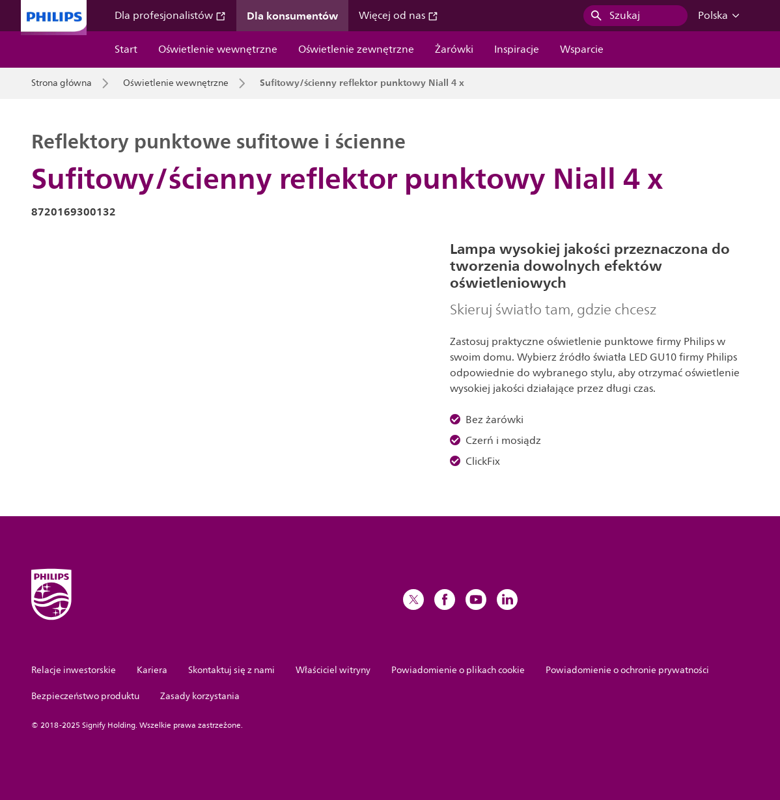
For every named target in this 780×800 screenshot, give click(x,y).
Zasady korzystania (200, 696)
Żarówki (454, 49)
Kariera (152, 670)
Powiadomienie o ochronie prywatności (627, 670)
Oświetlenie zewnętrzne (356, 49)
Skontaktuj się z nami (231, 670)
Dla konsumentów (292, 15)
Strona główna (61, 83)
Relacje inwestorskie (73, 670)
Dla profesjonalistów (170, 15)
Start (126, 49)
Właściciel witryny (333, 670)
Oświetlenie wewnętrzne (217, 49)
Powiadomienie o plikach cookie (458, 670)
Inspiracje (516, 49)
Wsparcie (582, 49)
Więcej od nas (398, 15)
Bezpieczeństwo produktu (85, 696)
